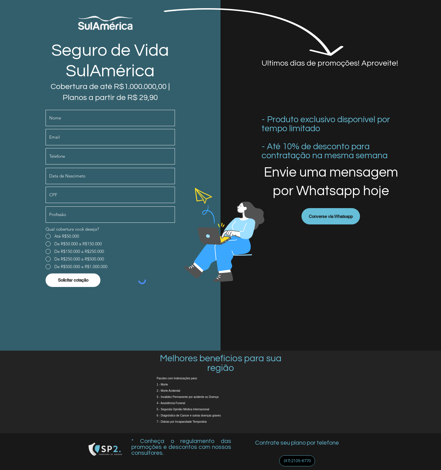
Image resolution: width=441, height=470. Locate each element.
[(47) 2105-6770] (297, 460)
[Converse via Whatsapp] (331, 216)
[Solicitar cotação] (73, 280)
